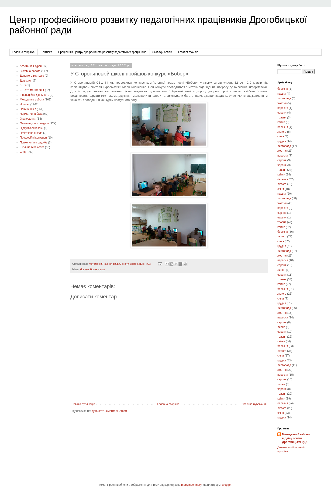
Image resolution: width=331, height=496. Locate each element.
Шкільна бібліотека (32, 147)
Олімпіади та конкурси (34, 123)
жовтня (281, 103)
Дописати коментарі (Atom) (109, 411)
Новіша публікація (83, 404)
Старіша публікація (253, 404)
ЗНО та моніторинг (32, 90)
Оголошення (28, 118)
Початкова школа (31, 133)
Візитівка (46, 52)
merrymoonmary (191, 484)
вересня (282, 108)
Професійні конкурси (33, 137)
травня (281, 117)
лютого (281, 131)
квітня (281, 122)
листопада (284, 98)
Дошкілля (26, 80)
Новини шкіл (97, 269)
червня (281, 112)
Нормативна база (31, 113)
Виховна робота (30, 71)
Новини (84, 269)
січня (280, 136)
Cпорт (24, 151)
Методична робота (32, 99)
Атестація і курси (31, 66)
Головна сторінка (23, 52)
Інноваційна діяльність (34, 94)
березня (282, 88)
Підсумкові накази (31, 128)
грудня (281, 93)
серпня (281, 160)
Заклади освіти (162, 52)
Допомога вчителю (32, 75)
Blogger (226, 484)
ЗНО (23, 85)
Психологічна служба (33, 142)
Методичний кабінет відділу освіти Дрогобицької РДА (296, 438)
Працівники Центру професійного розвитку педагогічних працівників (102, 52)
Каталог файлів (188, 52)
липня (281, 269)
